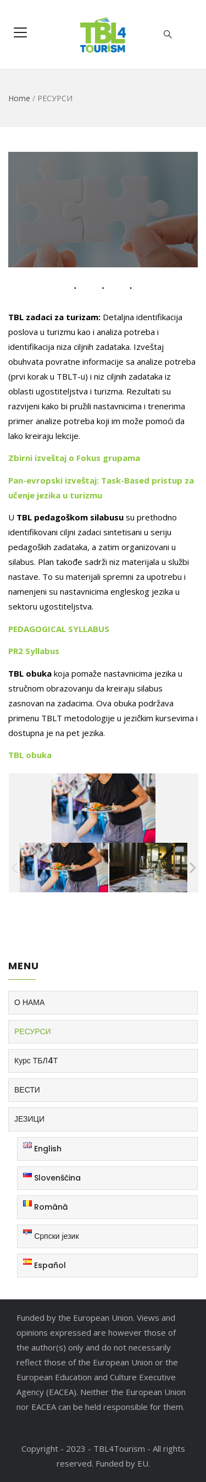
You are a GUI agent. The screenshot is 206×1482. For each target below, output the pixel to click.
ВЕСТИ (27, 1089)
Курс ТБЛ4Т (36, 1060)
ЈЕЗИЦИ (29, 1118)
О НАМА (29, 1002)
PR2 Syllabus (33, 650)
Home (19, 98)
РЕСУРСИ (32, 1031)
